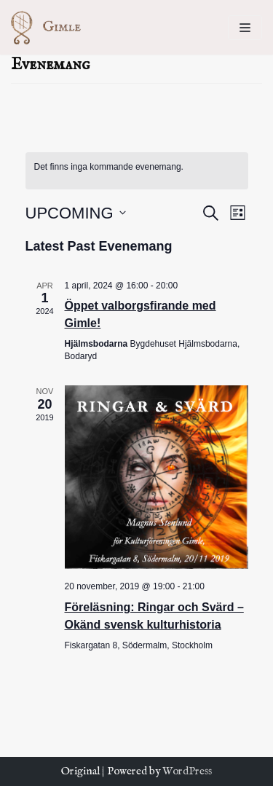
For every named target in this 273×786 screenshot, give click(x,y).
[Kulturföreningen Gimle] (54, 27)
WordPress (187, 771)
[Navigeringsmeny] (245, 27)
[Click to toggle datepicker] (75, 213)
